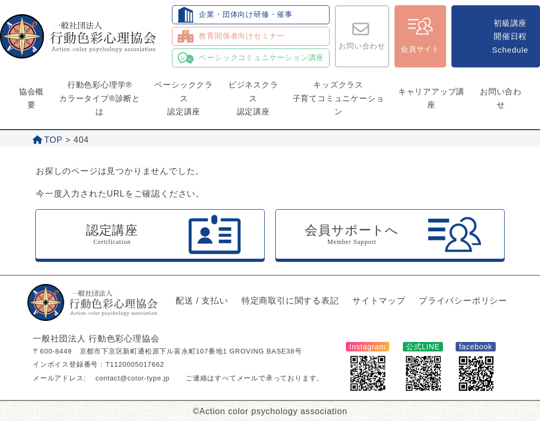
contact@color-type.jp (132, 378)
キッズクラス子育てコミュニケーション (338, 98)
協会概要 (31, 98)
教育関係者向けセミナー (242, 36)
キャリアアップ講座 (431, 98)
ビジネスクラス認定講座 (253, 98)
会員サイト (420, 49)
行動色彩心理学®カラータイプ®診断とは (99, 98)
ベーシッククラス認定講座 (184, 98)
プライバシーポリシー (463, 300)
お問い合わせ (362, 46)
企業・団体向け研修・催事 (246, 14)
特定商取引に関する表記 (290, 300)
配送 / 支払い (202, 300)
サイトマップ (379, 300)
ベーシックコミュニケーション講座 (261, 57)
